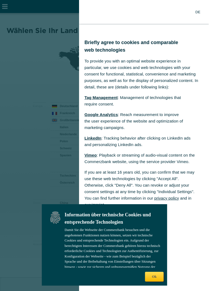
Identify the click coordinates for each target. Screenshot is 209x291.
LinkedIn (92, 138)
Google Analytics (101, 114)
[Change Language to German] (197, 12)
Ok (154, 277)
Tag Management (101, 97)
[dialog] (104, 145)
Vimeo (90, 155)
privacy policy (166, 198)
